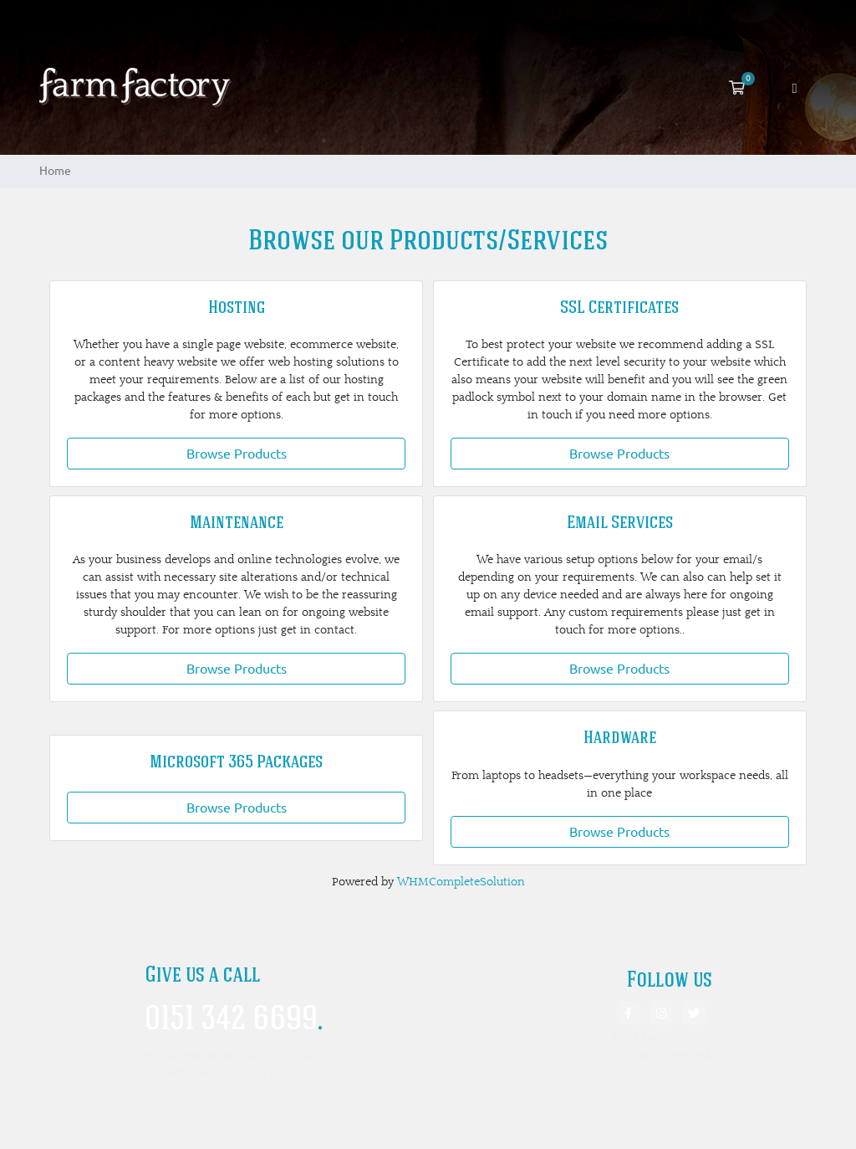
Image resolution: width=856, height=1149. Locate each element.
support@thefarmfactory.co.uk (224, 1073)
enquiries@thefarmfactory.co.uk (228, 1055)
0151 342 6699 (234, 1021)
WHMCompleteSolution (461, 882)
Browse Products (236, 453)
